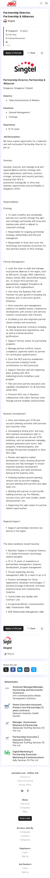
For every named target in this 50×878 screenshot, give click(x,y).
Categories (25, 839)
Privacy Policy (25, 785)
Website (10, 654)
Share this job (43, 53)
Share (13, 670)
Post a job (25, 818)
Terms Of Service (25, 781)
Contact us (25, 777)
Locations (25, 836)
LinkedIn (22, 791)
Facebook (28, 791)
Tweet (6, 670)
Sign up (25, 856)
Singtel (11, 21)
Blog (25, 811)
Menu (4, 3)
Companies (25, 807)
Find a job (25, 804)
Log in (25, 852)
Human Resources (16, 38)
